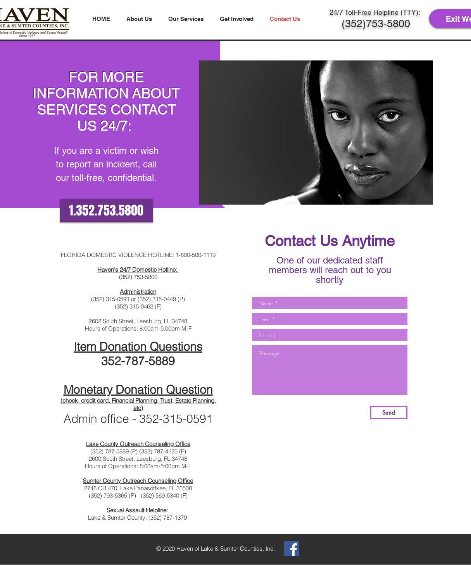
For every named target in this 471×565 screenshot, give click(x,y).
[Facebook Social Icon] (291, 548)
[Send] (388, 412)
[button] (139, 18)
